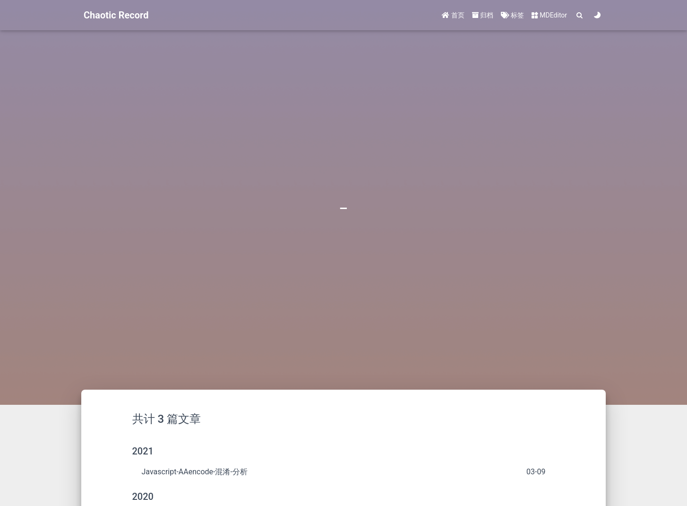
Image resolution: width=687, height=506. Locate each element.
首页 (453, 15)
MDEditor (549, 15)
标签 (512, 15)
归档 (482, 15)
